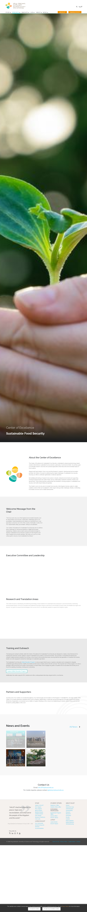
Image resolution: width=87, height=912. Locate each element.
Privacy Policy (63, 841)
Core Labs (37, 819)
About (39, 13)
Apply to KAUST (39, 805)
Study (8, 13)
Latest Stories (53, 822)
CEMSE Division (39, 813)
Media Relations (70, 822)
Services (37, 826)
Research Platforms (40, 817)
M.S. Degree (38, 807)
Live (32, 13)
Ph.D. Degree (38, 808)
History (67, 805)
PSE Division (38, 815)
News (45, 13)
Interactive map (70, 807)
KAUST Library (54, 817)
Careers (68, 819)
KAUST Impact (54, 823)
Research (16, 12)
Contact (78, 841)
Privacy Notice (65, 906)
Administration (69, 808)
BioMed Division (39, 812)
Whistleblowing (70, 824)
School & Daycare (39, 825)
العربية (80, 6)
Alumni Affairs (54, 816)
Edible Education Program (28, 662)
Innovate (25, 13)
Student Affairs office (55, 807)
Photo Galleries (70, 820)
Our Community (39, 823)
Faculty (68, 817)
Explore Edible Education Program (16, 671)
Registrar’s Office (54, 805)
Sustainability (69, 810)
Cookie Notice (71, 841)
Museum (68, 812)
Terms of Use (55, 841)
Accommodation (39, 828)
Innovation (68, 815)
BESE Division (38, 810)
